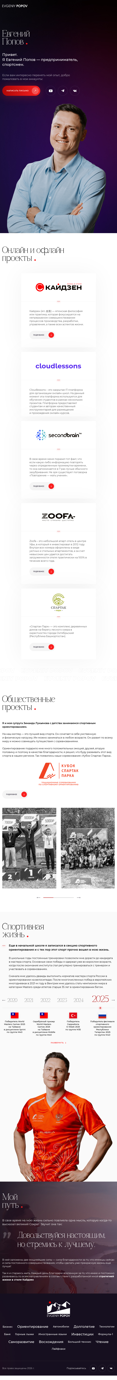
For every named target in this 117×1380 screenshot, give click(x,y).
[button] (38, 901)
